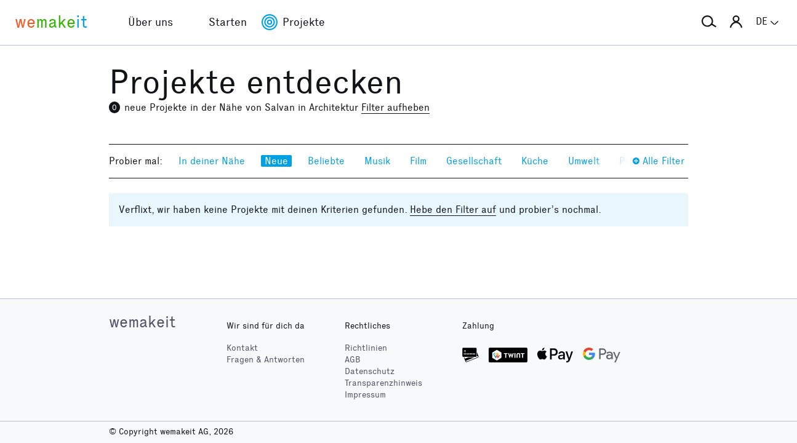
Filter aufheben (395, 107)
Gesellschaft (474, 161)
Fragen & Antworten (265, 359)
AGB (353, 359)
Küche (534, 161)
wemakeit (142, 322)
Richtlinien (366, 348)
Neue (276, 161)
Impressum (365, 394)
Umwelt (583, 161)
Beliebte (326, 161)
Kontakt (242, 348)
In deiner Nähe (211, 161)
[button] (709, 22)
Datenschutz (369, 371)
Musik (377, 161)
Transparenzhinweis (383, 383)
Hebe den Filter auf (453, 209)
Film (418, 161)
